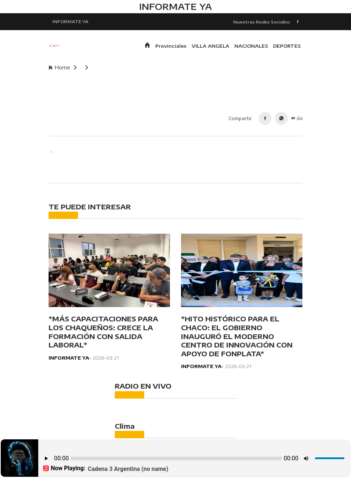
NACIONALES (251, 46)
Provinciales (171, 46)
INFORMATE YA (70, 21)
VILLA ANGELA (210, 46)
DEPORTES (287, 46)
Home (63, 67)
